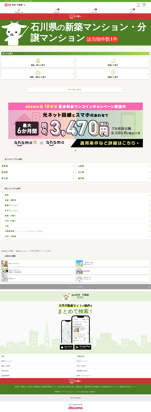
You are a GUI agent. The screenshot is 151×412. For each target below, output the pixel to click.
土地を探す (5, 371)
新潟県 (5, 172)
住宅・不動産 (10, 236)
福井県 (81, 178)
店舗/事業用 (5, 376)
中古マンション (11, 211)
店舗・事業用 (10, 200)
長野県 (5, 166)
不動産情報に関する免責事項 (92, 387)
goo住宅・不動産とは (20, 387)
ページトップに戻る (75, 287)
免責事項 (57, 392)
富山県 (5, 178)
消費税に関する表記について (127, 387)
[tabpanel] (75, 126)
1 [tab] (75, 150)
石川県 (81, 172)
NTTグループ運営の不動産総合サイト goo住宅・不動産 (18, 1)
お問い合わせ (84, 392)
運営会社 (92, 392)
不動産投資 (24, 231)
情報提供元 (79, 387)
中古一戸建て (10, 221)
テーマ (75, 90)
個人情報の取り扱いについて (109, 387)
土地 (7, 226)
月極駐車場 (80, 356)
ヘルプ (77, 392)
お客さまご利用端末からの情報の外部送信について (42, 387)
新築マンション (11, 205)
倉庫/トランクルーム (84, 376)
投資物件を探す (82, 371)
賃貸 (7, 195)
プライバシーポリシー (67, 392)
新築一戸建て (10, 216)
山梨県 (81, 166)
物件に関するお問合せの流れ (66, 387)
